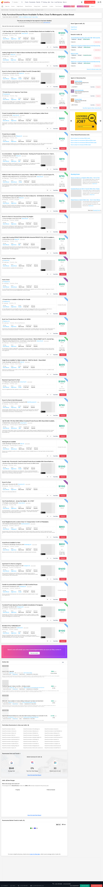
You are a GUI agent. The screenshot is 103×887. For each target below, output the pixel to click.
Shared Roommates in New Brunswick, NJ (11, 737)
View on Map (35, 17)
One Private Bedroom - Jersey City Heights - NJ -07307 (18, 501)
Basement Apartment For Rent (11, 380)
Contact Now (97, 42)
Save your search (34, 653)
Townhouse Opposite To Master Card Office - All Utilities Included (16, 686)
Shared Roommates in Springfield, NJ (52, 735)
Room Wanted (6, 59)
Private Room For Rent (8, 258)
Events (26, 2)
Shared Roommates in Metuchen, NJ (30, 731)
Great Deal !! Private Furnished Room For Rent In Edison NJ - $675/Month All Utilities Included (28, 196)
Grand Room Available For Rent (11, 542)
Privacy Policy (77, 879)
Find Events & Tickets (25, 871)
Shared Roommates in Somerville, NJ (31, 743)
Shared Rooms (28, 6)
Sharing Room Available (9, 441)
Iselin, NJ (21, 17)
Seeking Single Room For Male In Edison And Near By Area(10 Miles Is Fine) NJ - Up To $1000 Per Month (28, 52)
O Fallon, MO (11, 687)
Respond (63, 47)
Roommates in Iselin (39, 9)
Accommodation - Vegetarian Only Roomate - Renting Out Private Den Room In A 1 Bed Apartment (28, 154)
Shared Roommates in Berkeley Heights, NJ (32, 737)
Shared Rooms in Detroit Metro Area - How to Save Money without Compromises (86, 179)
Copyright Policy (94, 879)
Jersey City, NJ (24, 33)
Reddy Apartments (79, 90)
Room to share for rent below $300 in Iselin (80, 138)
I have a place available (82, 6)
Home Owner (6, 279)
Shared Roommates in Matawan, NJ (52, 733)
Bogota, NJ (21, 73)
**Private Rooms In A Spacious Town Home (14, 92)
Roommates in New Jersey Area (28, 9)
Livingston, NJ (27, 565)
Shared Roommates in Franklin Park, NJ (10, 743)
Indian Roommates (4, 9)
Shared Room (14, 182)
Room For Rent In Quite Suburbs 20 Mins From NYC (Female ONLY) (21, 71)
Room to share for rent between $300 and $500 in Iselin (83, 140)
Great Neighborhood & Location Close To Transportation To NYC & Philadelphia (25, 522)
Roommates (32, 2)
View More (55, 47)
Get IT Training (25, 867)
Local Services (58, 2)
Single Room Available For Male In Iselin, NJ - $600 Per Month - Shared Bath (24, 360)
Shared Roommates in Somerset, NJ (52, 741)
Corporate (25, 879)
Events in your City (6, 874)
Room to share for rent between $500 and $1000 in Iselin (83, 142)
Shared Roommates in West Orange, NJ (10, 741)
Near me (7, 6)
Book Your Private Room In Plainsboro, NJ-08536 (16, 319)
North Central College (28, 672)
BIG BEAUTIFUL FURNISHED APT (11, 626)
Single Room (13, 38)
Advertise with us (85, 879)
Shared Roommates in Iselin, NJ (8, 729)
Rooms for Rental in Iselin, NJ (94, 69)
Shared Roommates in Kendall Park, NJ (53, 747)
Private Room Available (9, 134)
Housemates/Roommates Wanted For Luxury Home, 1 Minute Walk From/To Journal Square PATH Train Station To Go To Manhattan (28, 339)
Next (63, 662)
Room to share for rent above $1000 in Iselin (81, 144)
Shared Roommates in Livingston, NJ (52, 743)
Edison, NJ (13, 54)
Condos (51, 6)
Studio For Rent (74, 53)
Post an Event (29, 876)
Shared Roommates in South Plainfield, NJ (53, 731)
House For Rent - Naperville (8, 671)
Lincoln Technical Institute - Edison (29, 702)
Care (52, 2)
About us (54, 879)
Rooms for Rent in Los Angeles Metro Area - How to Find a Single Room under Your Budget (86, 157)
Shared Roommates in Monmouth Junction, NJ (33, 747)
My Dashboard (47, 22)
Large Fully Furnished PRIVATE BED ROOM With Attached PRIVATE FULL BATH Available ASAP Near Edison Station (28, 237)
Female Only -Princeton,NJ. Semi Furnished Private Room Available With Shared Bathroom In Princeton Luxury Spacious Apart (28, 461)
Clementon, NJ (21, 484)
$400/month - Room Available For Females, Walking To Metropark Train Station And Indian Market (22, 701)
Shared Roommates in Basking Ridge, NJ (10, 745)
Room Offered (6, 38)
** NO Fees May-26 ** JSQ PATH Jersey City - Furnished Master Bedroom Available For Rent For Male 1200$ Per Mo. (28, 31)
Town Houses (58, 6)
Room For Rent (6, 482)
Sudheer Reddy (78, 81)
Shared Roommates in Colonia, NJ (9, 731)
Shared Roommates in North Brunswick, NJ (53, 737)
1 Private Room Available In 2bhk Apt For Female (16, 299)
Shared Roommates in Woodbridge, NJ (31, 729)
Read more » (94, 163)
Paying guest (13, 78)
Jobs (49, 2)
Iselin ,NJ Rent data (35, 854)
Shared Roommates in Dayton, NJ (9, 747)
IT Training (44, 2)
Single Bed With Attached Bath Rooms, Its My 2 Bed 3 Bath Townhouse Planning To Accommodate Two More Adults (26, 715)
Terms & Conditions (68, 879)
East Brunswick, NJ (25, 523)
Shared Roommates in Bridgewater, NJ (31, 745)
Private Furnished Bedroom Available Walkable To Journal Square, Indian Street (25, 113)
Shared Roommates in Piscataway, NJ (31, 735)
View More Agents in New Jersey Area (92, 108)
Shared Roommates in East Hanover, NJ (53, 745)
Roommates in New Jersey (15, 9)
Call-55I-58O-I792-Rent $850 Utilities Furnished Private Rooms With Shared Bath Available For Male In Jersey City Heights (28, 421)
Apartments (44, 6)
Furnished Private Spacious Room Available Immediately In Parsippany (22, 605)
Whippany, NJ (19, 136)
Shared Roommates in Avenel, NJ (51, 729)
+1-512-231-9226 (67, 862)
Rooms (13, 6)
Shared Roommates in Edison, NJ (9, 733)
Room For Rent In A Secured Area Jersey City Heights (17, 216)
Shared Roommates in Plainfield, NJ (30, 733)
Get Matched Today (97, 885)
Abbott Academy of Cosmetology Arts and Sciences (34, 687)
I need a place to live (69, 6)
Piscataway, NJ (6, 94)
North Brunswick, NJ (31, 402)
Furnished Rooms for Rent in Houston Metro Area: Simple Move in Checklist (86, 168)
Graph (58, 824)
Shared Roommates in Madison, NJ (30, 741)
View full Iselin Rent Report (34, 775)
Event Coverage (5, 876)
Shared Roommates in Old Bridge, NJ (31, 739)
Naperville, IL (11, 672)
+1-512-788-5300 (58, 862)
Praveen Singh (78, 99)
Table (64, 824)
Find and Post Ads (25, 863)
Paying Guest (37, 6)
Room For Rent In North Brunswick (12, 400)
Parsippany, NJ (6, 281)
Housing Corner (75, 154)
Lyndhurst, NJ (20, 627)
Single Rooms (20, 6)
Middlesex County (27, 17)
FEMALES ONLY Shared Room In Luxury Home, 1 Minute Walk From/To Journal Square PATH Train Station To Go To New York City (28, 174)
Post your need (85, 885)
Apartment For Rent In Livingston (11, 564)
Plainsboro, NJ (6, 321)
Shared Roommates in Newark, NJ (52, 739)
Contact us (60, 879)
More (65, 2)
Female (20, 78)
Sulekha (5, 2)
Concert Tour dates (30, 874)
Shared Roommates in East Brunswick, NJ (10, 739)
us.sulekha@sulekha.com (60, 865)
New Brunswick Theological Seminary (30, 717)
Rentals (38, 2)
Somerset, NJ (6, 260)
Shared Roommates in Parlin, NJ (8, 735)
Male (19, 38)
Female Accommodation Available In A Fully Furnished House (19, 584)
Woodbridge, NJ (27, 544)
